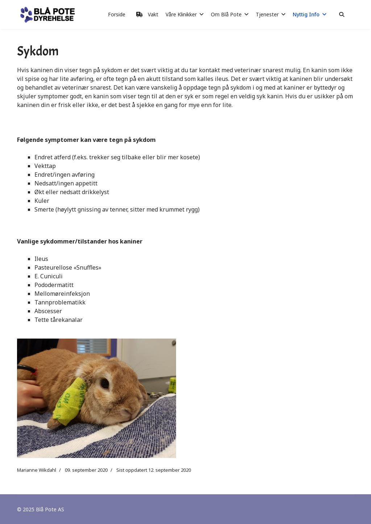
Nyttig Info (306, 14)
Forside (116, 14)
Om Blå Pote (226, 14)
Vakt (145, 14)
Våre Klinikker (181, 14)
